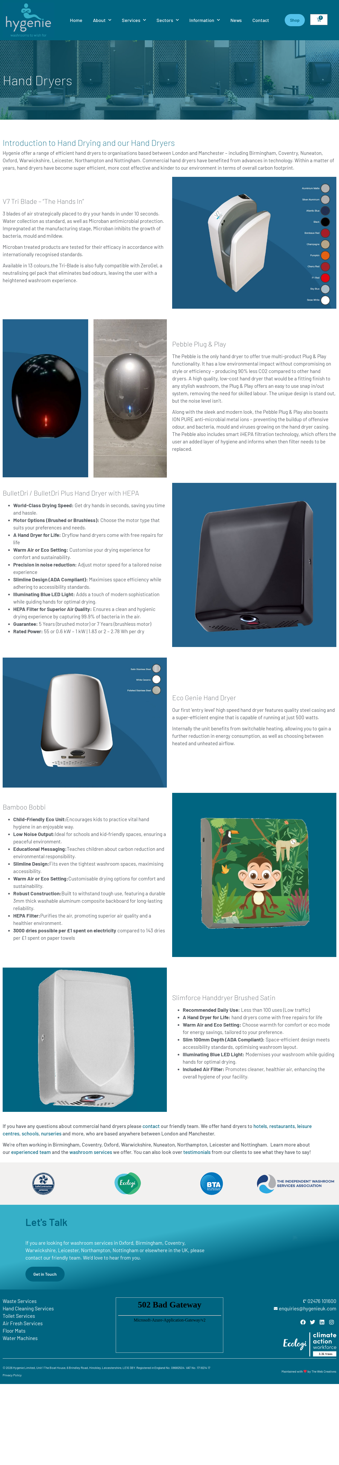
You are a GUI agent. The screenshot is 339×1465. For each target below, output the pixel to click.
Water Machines (20, 1338)
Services (134, 20)
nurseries (51, 1133)
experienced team (31, 1152)
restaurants (282, 1126)
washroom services (90, 1152)
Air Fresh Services (23, 1323)
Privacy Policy (12, 1375)
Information (204, 20)
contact (151, 1126)
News (236, 20)
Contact (260, 20)
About (102, 20)
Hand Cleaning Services (28, 1308)
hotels (260, 1126)
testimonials (197, 1152)
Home (76, 20)
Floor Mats (14, 1331)
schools (30, 1133)
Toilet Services (19, 1316)
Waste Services (20, 1301)
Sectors (168, 20)
